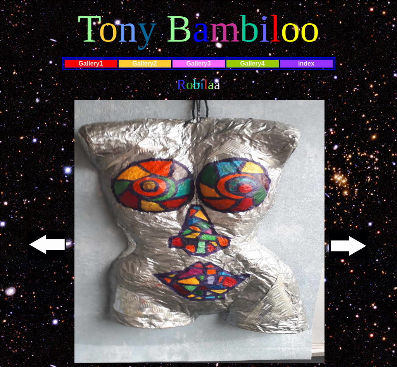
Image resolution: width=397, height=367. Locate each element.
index (306, 63)
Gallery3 (198, 63)
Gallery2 (144, 63)
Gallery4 (252, 63)
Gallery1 (90, 63)
